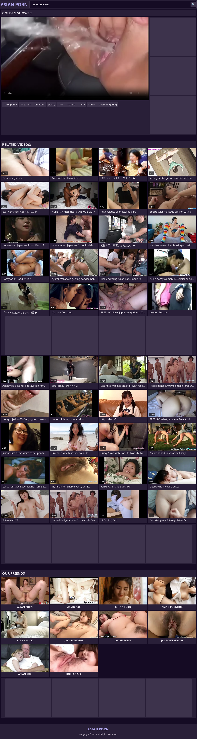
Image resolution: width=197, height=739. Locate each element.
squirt (91, 104)
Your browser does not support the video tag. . (75, 58)
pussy (51, 104)
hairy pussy (10, 104)
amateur (40, 104)
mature (71, 104)
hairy (82, 104)
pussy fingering (108, 104)
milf (61, 104)
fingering (25, 104)
